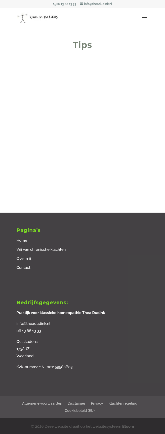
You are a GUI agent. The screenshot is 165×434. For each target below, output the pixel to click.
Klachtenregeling (122, 403)
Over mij (24, 258)
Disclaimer (76, 403)
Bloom (128, 426)
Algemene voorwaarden (42, 403)
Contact (23, 267)
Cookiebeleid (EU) (80, 411)
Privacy (97, 403)
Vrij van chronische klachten (41, 249)
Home (22, 240)
